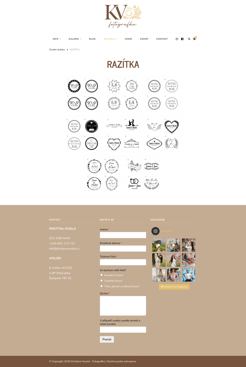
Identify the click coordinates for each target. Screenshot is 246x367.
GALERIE (74, 39)
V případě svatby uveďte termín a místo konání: (120, 322)
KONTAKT (162, 39)
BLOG (92, 39)
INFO (55, 39)
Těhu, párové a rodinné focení (121, 286)
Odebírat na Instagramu (174, 286)
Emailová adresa (111, 243)
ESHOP (144, 39)
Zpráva (105, 293)
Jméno (104, 229)
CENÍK (128, 39)
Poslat (106, 339)
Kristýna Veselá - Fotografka (88, 361)
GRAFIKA (109, 39)
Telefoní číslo (109, 256)
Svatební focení (113, 281)
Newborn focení (113, 275)
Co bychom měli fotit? (113, 270)
